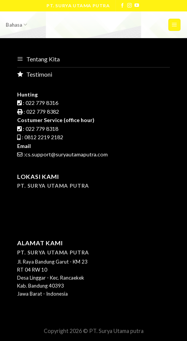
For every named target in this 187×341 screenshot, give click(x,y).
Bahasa (16, 24)
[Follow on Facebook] (122, 5)
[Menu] (174, 25)
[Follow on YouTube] (136, 5)
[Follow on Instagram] (129, 5)
